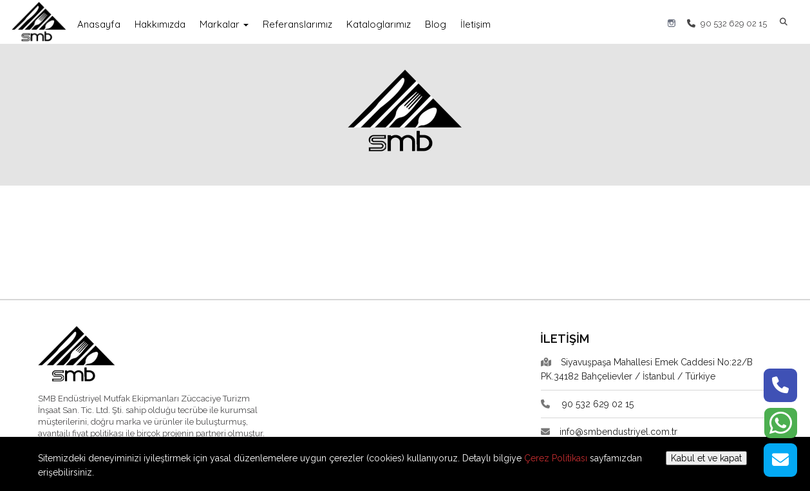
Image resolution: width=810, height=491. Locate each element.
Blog (435, 24)
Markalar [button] (224, 24)
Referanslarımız (297, 24)
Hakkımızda (160, 24)
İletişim (475, 24)
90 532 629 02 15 (727, 23)
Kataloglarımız (378, 24)
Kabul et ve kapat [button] (706, 458)
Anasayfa (98, 24)
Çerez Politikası (555, 458)
